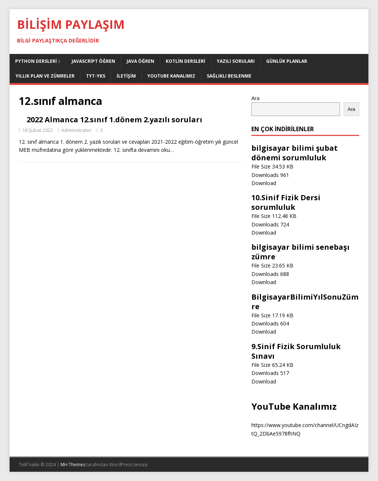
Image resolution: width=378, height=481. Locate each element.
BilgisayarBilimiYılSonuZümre (304, 301)
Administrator (76, 130)
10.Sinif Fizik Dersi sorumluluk (285, 202)
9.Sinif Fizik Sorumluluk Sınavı (296, 351)
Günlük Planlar (286, 61)
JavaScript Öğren (93, 61)
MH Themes (73, 464)
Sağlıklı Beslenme (229, 76)
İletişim (126, 76)
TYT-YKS (95, 76)
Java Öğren (140, 61)
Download (263, 183)
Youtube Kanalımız (171, 76)
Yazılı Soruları (236, 61)
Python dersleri (36, 61)
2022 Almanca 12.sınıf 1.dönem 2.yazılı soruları (114, 119)
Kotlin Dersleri (185, 61)
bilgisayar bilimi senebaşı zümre (300, 252)
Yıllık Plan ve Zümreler (45, 76)
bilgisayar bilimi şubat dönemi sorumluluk (294, 153)
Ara (255, 98)
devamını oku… (156, 149)
